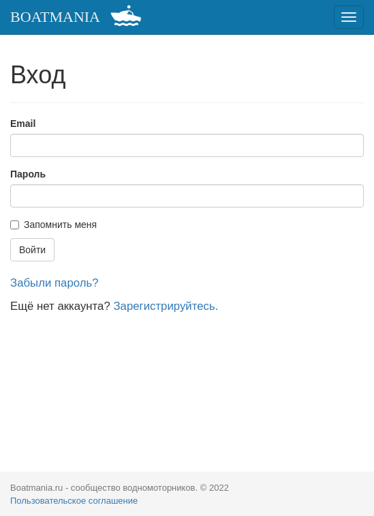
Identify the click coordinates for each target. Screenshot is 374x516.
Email (22, 123)
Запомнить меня (53, 224)
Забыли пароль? (54, 282)
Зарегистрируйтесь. (165, 306)
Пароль (28, 174)
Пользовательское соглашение (74, 501)
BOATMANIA (55, 16)
